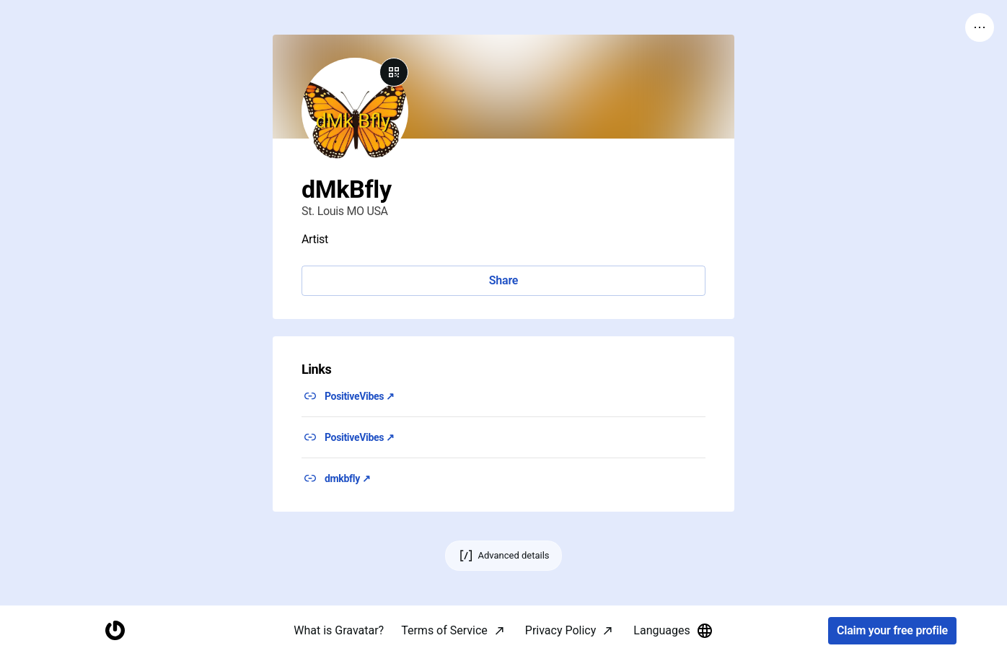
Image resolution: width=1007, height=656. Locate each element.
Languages (673, 630)
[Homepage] (114, 631)
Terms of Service (444, 630)
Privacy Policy (561, 630)
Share (503, 280)
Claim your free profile (892, 631)
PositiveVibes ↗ (360, 396)
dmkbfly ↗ (348, 478)
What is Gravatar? (339, 630)
